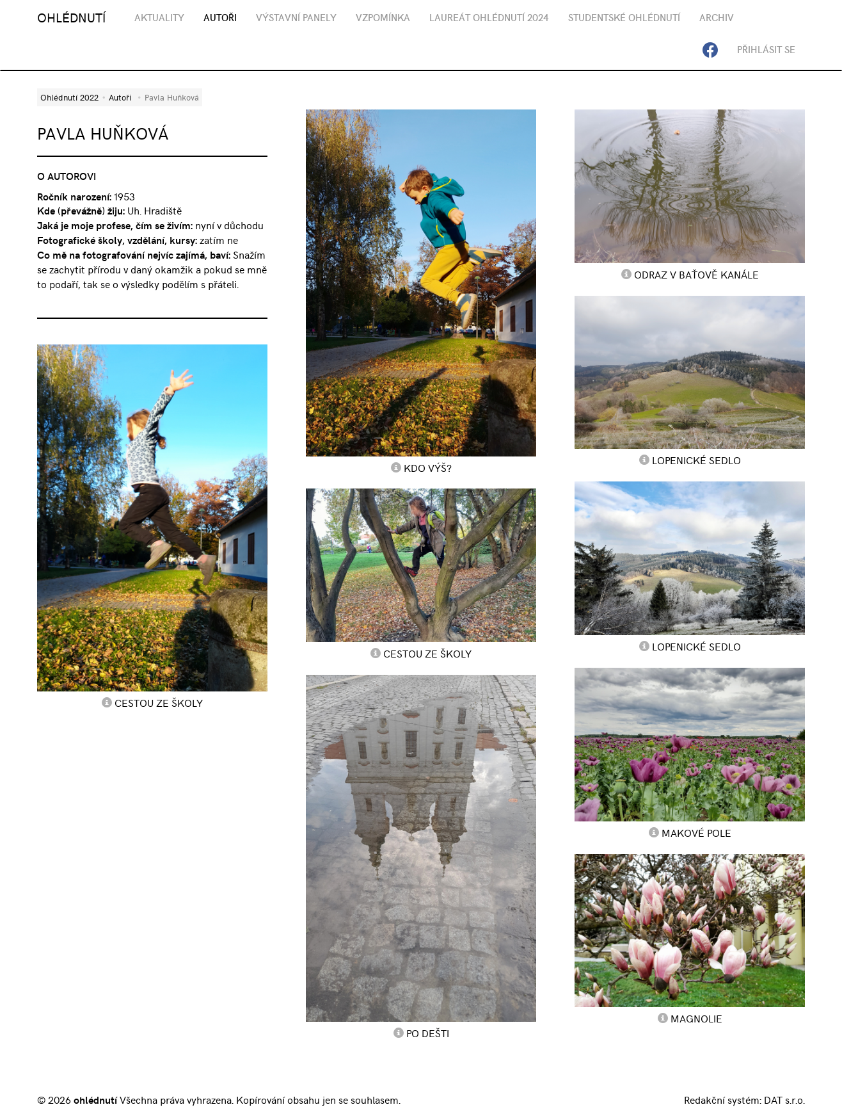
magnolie (696, 1018)
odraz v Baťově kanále (696, 274)
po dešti (427, 1033)
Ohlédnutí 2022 (69, 97)
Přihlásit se (766, 49)
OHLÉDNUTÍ (71, 17)
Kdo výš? (428, 467)
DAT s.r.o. (784, 1099)
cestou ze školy (159, 702)
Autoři (120, 97)
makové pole (696, 832)
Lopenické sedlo (696, 460)
